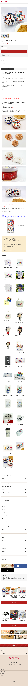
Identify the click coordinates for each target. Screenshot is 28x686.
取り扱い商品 (2, 673)
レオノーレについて (3, 669)
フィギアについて (3, 671)
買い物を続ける (3, 63)
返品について (3, 54)
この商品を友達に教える (4, 60)
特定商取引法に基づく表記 (5, 55)
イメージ (20, 68)
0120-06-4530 (14, 662)
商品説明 (7, 68)
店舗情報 (1, 675)
